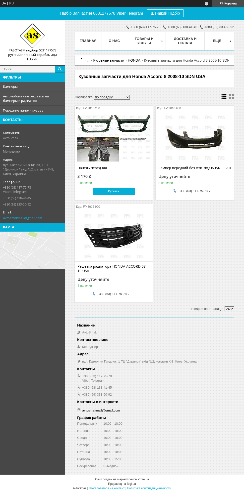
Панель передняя (92, 168)
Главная (88, 41)
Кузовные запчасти (108, 60)
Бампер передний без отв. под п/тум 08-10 (194, 168)
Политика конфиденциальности (149, 488)
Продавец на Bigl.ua (122, 484)
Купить (114, 191)
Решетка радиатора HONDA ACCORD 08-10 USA (112, 268)
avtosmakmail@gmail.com (22, 218)
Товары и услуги (144, 41)
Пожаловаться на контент (106, 488)
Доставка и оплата (185, 41)
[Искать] (60, 69)
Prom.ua (143, 479)
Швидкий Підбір (165, 13)
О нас (114, 41)
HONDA (134, 60)
